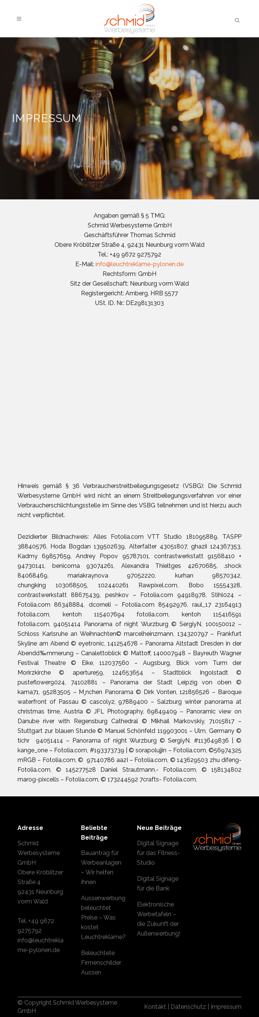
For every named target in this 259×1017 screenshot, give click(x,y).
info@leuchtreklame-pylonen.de (140, 264)
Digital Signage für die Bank (157, 883)
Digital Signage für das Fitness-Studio (158, 853)
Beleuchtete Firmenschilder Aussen (101, 962)
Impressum (225, 1006)
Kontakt (155, 1006)
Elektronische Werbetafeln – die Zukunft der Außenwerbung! (158, 919)
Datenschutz (188, 1006)
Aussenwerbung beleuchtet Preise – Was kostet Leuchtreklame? (103, 917)
